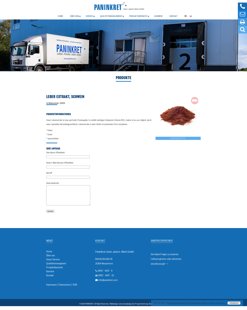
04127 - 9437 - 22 (106, 279)
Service (89, 16)
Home (60, 16)
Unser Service (53, 263)
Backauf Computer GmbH (158, 308)
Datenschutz (65, 288)
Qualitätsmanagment (56, 267)
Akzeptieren (234, 303)
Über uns (74, 16)
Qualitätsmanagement (111, 16)
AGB (75, 288)
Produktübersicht (138, 16)
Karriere (158, 16)
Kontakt (174, 16)
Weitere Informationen (217, 303)
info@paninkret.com (108, 284)
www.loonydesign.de (126, 308)
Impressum (51, 288)
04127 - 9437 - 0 (105, 274)
